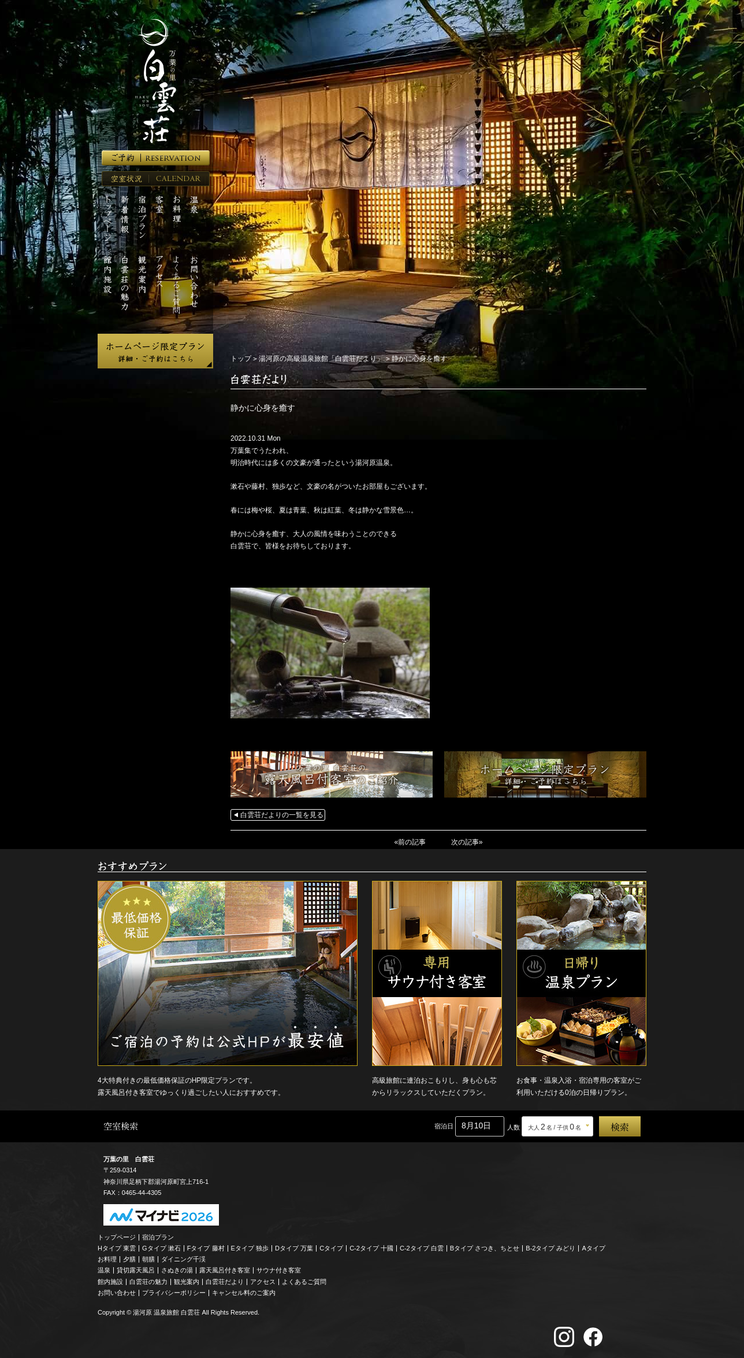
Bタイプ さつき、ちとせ (484, 1247)
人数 (513, 1126)
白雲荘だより (225, 1281)
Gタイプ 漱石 (161, 1247)
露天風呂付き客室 (224, 1270)
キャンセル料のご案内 (244, 1292)
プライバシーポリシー (174, 1292)
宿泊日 (443, 1125)
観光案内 (186, 1281)
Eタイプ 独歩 (250, 1247)
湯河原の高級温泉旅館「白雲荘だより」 (321, 359)
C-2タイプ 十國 (371, 1247)
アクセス (263, 1281)
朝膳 (148, 1259)
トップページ (117, 1236)
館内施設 (110, 1281)
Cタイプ (331, 1247)
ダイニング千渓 (183, 1259)
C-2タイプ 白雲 (422, 1247)
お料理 (107, 1259)
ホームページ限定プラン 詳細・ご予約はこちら (155, 351)
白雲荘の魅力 (148, 1281)
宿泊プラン (158, 1236)
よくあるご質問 (304, 1281)
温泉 (104, 1270)
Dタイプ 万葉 (294, 1247)
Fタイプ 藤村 (206, 1247)
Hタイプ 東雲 (117, 1247)
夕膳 (129, 1259)
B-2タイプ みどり (550, 1247)
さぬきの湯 (177, 1270)
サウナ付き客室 (278, 1270)
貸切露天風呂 (136, 1270)
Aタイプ (593, 1247)
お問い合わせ (117, 1292)
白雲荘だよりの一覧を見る (281, 815)
